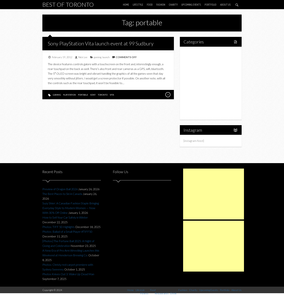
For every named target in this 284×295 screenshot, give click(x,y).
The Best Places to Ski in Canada (62, 193)
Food (150, 4)
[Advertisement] (213, 194)
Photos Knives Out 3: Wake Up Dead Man (68, 274)
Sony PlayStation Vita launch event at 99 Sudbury (101, 43)
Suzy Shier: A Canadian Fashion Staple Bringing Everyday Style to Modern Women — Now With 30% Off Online (70, 207)
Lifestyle (138, 4)
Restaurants (198, 77)
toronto (103, 95)
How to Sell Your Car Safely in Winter (65, 217)
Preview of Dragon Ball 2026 (60, 189)
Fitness (195, 64)
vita (112, 95)
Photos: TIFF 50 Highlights (58, 227)
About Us (225, 4)
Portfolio (210, 4)
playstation (69, 95)
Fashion (160, 4)
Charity (173, 4)
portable (83, 95)
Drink (194, 83)
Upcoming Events (191, 4)
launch (106, 57)
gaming (97, 57)
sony (93, 95)
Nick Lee (82, 57)
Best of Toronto (68, 4)
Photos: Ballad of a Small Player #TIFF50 (67, 231)
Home (126, 4)
